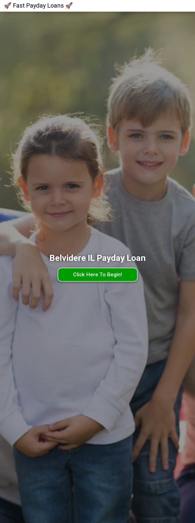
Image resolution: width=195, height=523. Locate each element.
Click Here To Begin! (97, 274)
